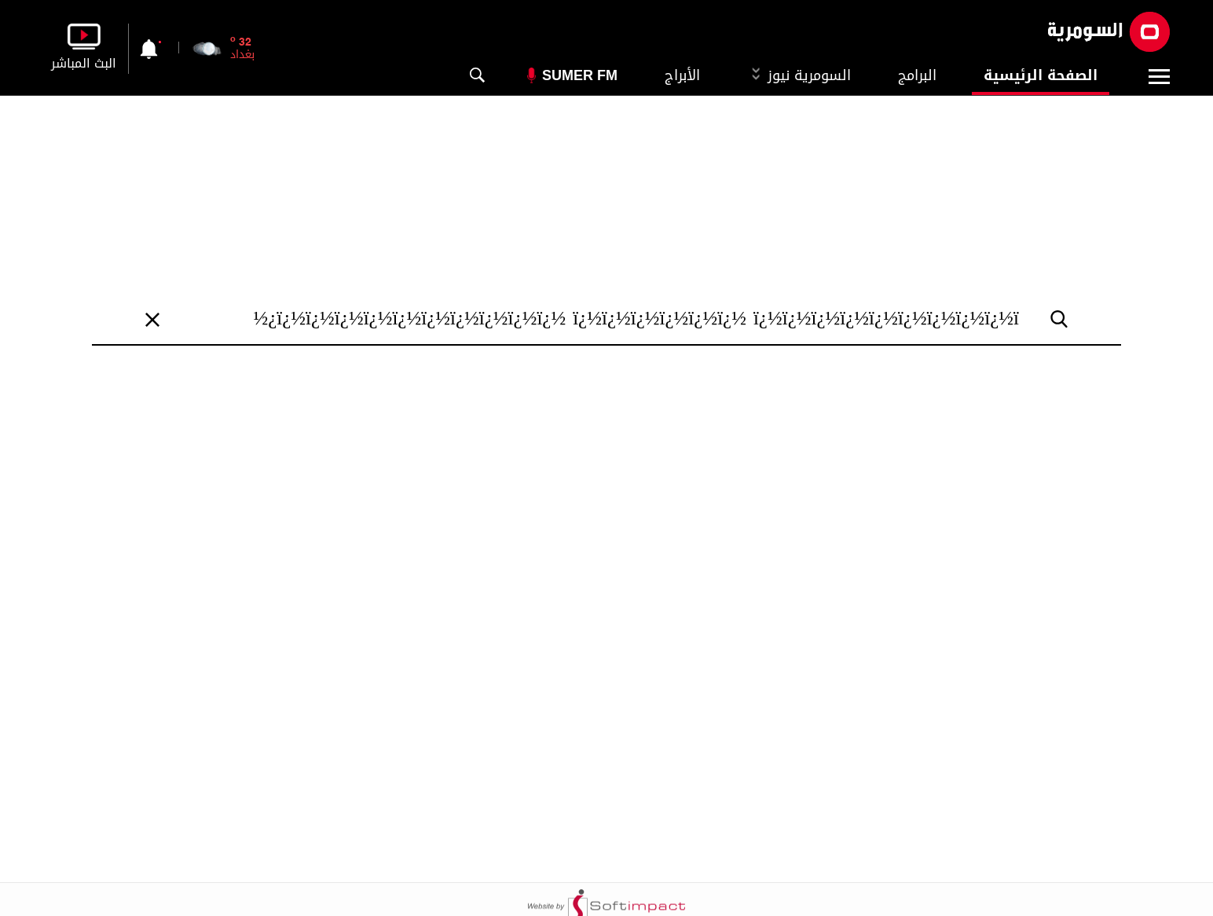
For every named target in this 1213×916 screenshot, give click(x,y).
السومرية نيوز (799, 75)
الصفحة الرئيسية (1041, 75)
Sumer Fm (579, 75)
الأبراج (682, 75)
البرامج (917, 75)
